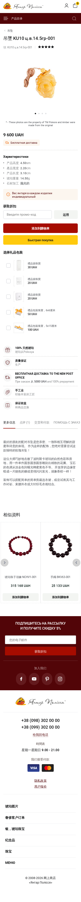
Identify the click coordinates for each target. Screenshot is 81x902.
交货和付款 (41, 422)
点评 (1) (25, 422)
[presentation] (4, 563)
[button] (35, 113)
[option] (9, 423)
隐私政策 (40, 780)
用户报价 (40, 786)
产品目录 (12, 18)
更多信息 (9, 422)
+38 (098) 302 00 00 (40, 720)
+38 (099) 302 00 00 (40, 727)
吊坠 (10, 30)
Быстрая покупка (40, 240)
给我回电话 (40, 735)
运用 (66, 215)
